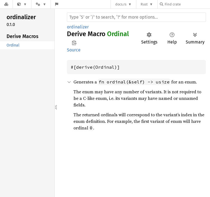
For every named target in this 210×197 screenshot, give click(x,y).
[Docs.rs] (6, 4)
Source (74, 50)
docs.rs (120, 4)
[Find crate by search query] (187, 4)
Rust (144, 4)
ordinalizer (78, 27)
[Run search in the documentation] (136, 17)
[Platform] (41, 4)
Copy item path (74, 42)
